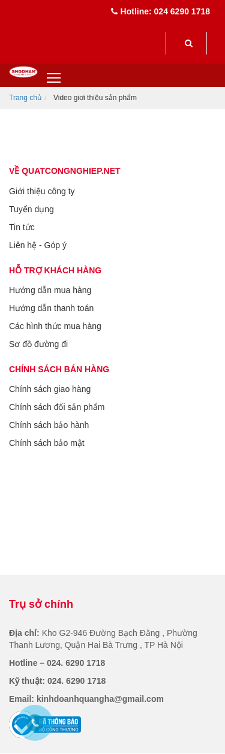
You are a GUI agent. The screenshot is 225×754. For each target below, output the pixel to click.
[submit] (188, 43)
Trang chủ (25, 98)
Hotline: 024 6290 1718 (160, 11)
